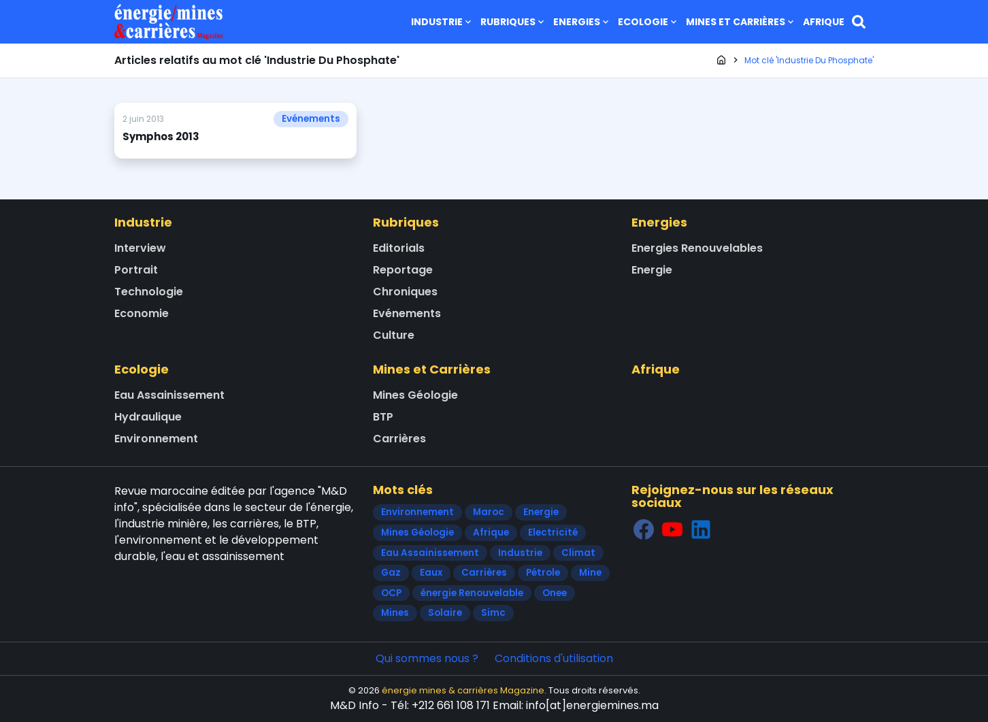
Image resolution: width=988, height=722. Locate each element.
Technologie (148, 291)
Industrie (442, 22)
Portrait (136, 270)
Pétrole (543, 572)
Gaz (391, 572)
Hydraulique (148, 417)
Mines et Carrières (741, 22)
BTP (383, 417)
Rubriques (513, 22)
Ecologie (648, 22)
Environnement (156, 438)
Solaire (445, 612)
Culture (393, 335)
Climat (578, 552)
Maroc (488, 512)
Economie (141, 313)
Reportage (403, 270)
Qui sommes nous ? (427, 658)
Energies (582, 22)
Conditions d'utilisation (554, 658)
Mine (590, 572)
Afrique (823, 22)
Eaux (431, 572)
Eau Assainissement (169, 395)
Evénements (311, 118)
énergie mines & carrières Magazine (463, 690)
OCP (391, 593)
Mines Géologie (415, 395)
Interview (140, 248)
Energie (651, 270)
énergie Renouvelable (472, 593)
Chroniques (405, 291)
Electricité (553, 532)
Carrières (399, 438)
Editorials (399, 248)
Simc (493, 612)
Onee (554, 593)
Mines (395, 612)
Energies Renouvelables (697, 248)
